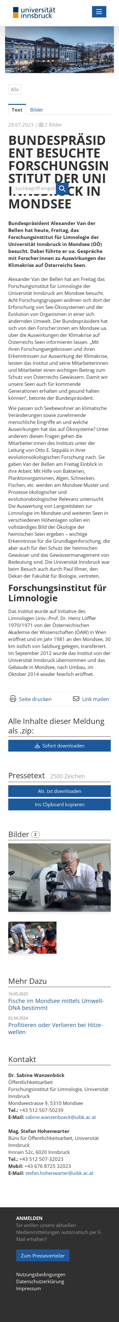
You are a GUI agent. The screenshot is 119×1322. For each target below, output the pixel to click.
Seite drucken (35, 699)
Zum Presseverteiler (43, 1255)
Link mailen (95, 699)
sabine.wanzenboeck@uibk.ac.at (60, 1117)
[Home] (34, 12)
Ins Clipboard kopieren (59, 804)
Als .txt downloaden (59, 791)
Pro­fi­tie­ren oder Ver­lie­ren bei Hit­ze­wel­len (55, 1028)
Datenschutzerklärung (40, 1281)
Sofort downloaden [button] (59, 745)
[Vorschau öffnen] (59, 877)
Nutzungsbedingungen (40, 1274)
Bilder (19, 834)
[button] (62, 189)
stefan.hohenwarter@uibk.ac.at (59, 1173)
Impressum (28, 1288)
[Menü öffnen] (99, 11)
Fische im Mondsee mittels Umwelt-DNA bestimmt (56, 1004)
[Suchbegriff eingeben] (41, 188)
